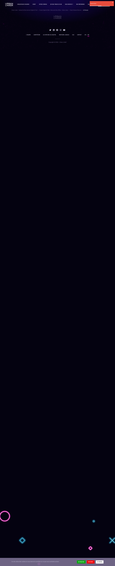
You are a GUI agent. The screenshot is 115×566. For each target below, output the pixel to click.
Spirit (34, 4)
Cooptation (37, 35)
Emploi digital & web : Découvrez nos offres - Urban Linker (53, 10)
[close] (112, 2)
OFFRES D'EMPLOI (43, 4)
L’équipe (28, 35)
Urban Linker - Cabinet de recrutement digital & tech (25, 10)
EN (85, 35)
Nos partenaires (80, 4)
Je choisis (99, 562)
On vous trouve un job (56, 4)
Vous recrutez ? (69, 4)
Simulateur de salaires (23, 4)
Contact (79, 35)
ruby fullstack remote (75, 10)
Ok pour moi (81, 562)
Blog (89, 4)
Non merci (90, 562)
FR (88, 35)
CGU (73, 35)
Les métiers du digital (49, 35)
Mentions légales (64, 35)
